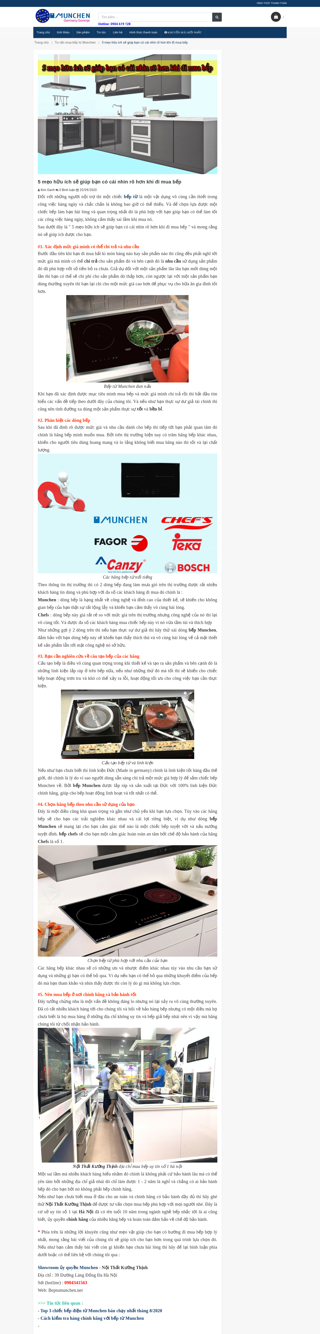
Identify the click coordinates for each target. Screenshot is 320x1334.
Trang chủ (43, 32)
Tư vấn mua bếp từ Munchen (75, 42)
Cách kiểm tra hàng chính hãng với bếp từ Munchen (92, 1318)
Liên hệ (117, 32)
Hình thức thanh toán (143, 32)
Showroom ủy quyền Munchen (68, 1267)
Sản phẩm (83, 32)
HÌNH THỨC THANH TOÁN (272, 3)
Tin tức (101, 32)
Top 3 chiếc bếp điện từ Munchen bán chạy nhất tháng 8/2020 (101, 1310)
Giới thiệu (63, 32)
